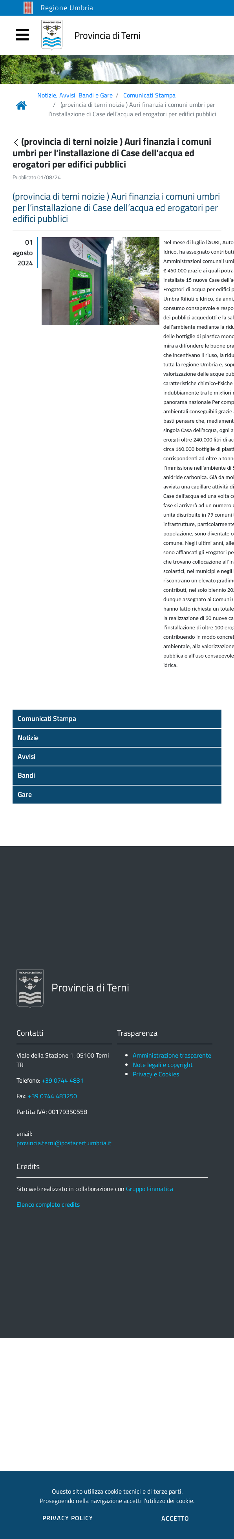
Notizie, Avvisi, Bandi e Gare (75, 95)
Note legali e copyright (163, 1064)
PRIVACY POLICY (67, 1518)
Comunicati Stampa (149, 95)
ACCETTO (175, 1518)
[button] (117, 719)
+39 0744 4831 (63, 1080)
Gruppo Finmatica (149, 1188)
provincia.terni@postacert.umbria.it (64, 1143)
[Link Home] (21, 105)
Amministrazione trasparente (172, 1055)
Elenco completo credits (48, 1204)
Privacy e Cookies (156, 1074)
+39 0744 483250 (52, 1096)
